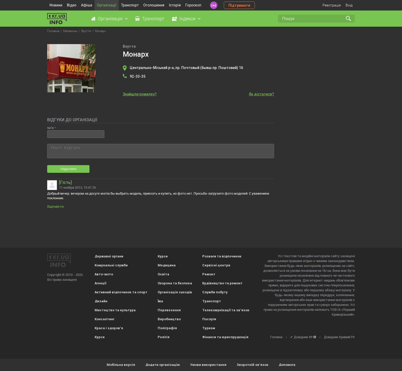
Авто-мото (104, 274)
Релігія (163, 337)
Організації (106, 5)
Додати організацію (162, 365)
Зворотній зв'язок (252, 365)
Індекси (187, 18)
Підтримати (239, 5)
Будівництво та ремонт (222, 283)
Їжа (160, 301)
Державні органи (109, 256)
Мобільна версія (121, 365)
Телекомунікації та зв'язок (225, 310)
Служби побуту (215, 292)
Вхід (349, 5)
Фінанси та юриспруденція (225, 337)
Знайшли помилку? (140, 94)
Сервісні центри (216, 265)
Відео (71, 5)
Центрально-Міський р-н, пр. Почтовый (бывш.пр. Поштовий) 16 (186, 68)
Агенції (100, 283)
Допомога (287, 365)
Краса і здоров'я (109, 328)
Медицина (167, 265)
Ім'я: (50, 128)
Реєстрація (332, 5)
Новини (55, 5)
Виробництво (169, 319)
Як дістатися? (261, 94)
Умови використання (208, 365)
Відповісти (55, 206)
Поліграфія (167, 328)
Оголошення (153, 5)
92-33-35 (137, 76)
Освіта (163, 274)
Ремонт (208, 274)
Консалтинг (104, 319)
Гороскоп (193, 5)
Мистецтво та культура (115, 310)
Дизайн (101, 301)
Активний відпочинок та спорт (121, 292)
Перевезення (169, 310)
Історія (175, 5)
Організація (110, 18)
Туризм (208, 328)
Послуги (209, 319)
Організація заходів (175, 292)
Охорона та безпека (175, 283)
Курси (100, 337)
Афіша (86, 5)
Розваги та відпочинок (222, 256)
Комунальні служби (111, 265)
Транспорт (130, 5)
